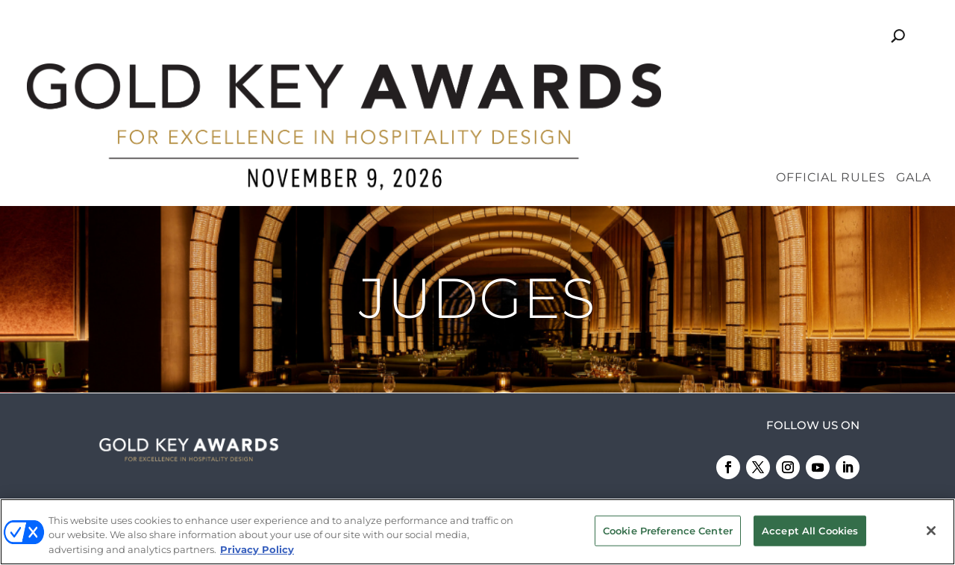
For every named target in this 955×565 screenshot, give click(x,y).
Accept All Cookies (810, 531)
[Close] (931, 531)
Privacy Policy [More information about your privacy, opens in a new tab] (257, 551)
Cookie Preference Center (668, 531)
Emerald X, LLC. (704, 450)
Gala (913, 75)
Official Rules (831, 75)
